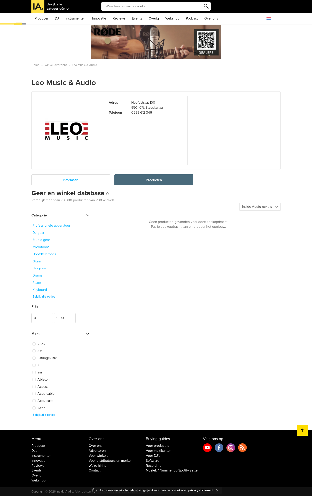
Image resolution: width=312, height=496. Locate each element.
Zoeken (206, 6)
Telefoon (115, 112)
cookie (178, 490)
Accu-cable (43, 393)
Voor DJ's (153, 455)
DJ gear (38, 233)
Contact (95, 470)
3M (37, 351)
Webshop (172, 18)
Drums (37, 275)
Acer (38, 408)
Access (40, 387)
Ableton (41, 379)
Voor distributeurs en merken (111, 460)
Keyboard (39, 290)
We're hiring (98, 465)
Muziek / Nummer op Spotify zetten (173, 470)
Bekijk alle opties (43, 296)
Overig (154, 18)
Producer (41, 18)
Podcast (192, 18)
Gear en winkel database (70, 193)
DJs (34, 451)
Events (137, 18)
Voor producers (157, 446)
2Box (38, 344)
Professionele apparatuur (51, 225)
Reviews (119, 18)
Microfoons (40, 247)
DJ (57, 18)
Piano (36, 282)
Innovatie (99, 18)
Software (152, 460)
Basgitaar (39, 268)
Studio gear (41, 240)
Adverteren (97, 451)
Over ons (211, 18)
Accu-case (42, 401)
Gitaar (36, 261)
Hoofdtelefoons (44, 254)
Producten (154, 180)
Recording (153, 465)
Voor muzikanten (159, 451)
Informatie (71, 180)
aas (37, 372)
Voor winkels (98, 455)
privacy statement (200, 490)
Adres (113, 102)
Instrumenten (75, 18)
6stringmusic (44, 358)
